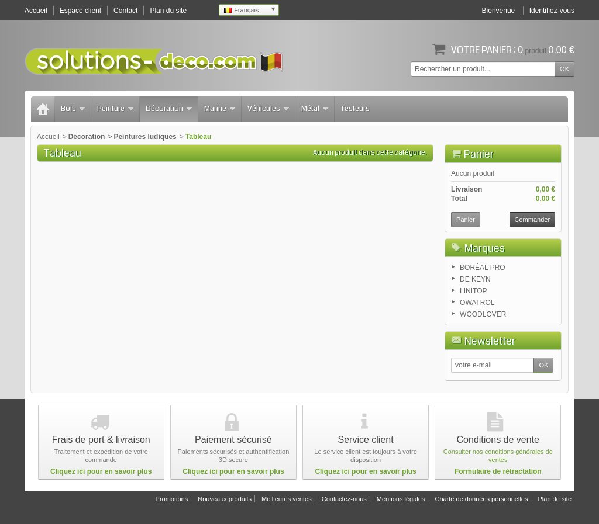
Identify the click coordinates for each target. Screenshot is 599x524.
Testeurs (355, 108)
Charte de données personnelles (481, 498)
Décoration (169, 108)
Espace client (80, 10)
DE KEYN (475, 279)
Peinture (115, 108)
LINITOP (473, 291)
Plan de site (555, 498)
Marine (219, 108)
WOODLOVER (483, 314)
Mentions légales (401, 498)
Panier (479, 154)
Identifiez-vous (551, 10)
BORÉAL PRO (482, 267)
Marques (484, 248)
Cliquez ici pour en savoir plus (101, 471)
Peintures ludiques (144, 137)
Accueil (48, 137)
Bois (73, 108)
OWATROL (477, 303)
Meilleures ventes (286, 498)
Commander (532, 219)
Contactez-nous (344, 498)
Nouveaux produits (225, 498)
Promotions (172, 498)
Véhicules (268, 108)
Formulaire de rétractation (498, 471)
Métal (314, 108)
